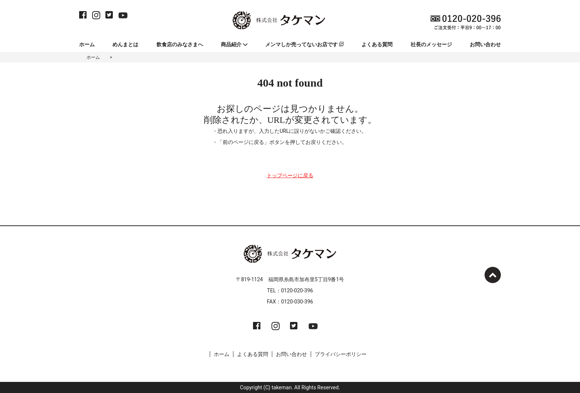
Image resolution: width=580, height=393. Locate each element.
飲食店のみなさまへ (179, 44)
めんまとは (125, 44)
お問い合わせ (485, 44)
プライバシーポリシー (341, 354)
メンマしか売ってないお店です (304, 44)
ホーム (87, 44)
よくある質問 (376, 44)
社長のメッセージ (431, 44)
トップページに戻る (290, 175)
